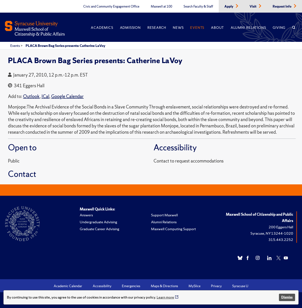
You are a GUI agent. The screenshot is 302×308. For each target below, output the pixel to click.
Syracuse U (240, 286)
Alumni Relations (248, 27)
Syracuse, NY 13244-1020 (271, 233)
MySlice (194, 286)
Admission (130, 27)
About (217, 27)
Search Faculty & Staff (198, 6)
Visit (253, 6)
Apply (229, 6)
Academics (102, 27)
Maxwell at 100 (161, 6)
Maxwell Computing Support (173, 228)
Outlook (31, 96)
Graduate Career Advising (99, 228)
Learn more (165, 297)
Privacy (216, 286)
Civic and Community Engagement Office (111, 6)
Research (156, 27)
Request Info (282, 6)
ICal (45, 96)
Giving (279, 27)
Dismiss (287, 297)
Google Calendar (67, 96)
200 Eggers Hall (281, 227)
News (178, 27)
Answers (86, 215)
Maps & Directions (164, 286)
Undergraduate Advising (98, 221)
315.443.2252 (280, 239)
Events (197, 27)
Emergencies (131, 286)
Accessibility (102, 286)
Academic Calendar (68, 286)
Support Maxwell (164, 215)
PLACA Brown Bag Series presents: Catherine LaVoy (65, 45)
